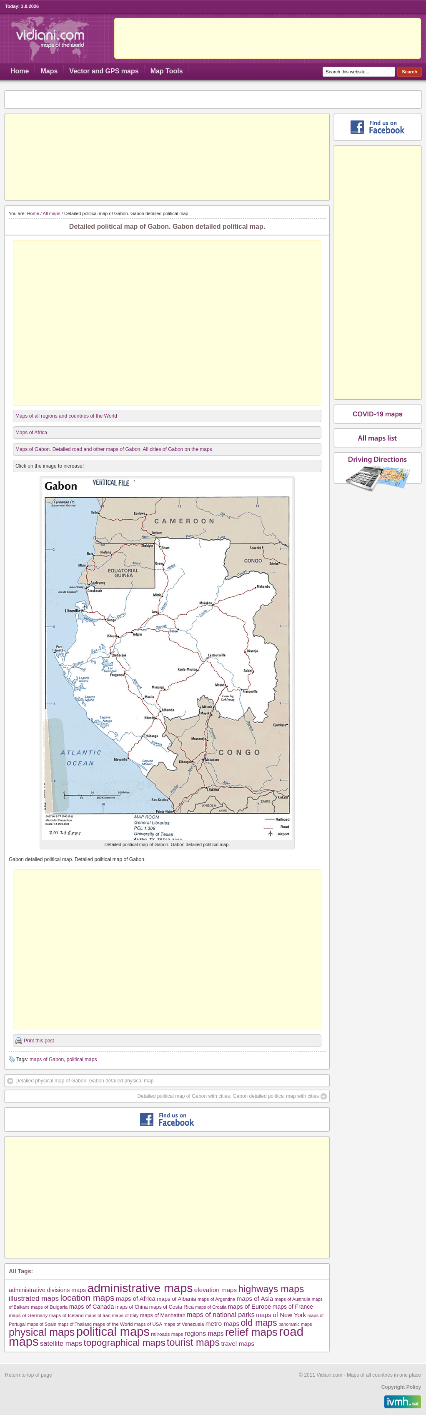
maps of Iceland (66, 1315)
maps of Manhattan (162, 1315)
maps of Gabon (47, 1059)
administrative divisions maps (47, 1290)
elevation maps (215, 1289)
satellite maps (61, 1343)
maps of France (293, 1306)
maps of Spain (41, 1324)
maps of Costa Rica (171, 1307)
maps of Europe (249, 1306)
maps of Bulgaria (49, 1307)
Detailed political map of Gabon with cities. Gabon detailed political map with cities (228, 1096)
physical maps (42, 1332)
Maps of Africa (31, 433)
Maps (49, 71)
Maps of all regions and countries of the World (66, 416)
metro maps (222, 1323)
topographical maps (124, 1342)
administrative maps (140, 1288)
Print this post (39, 1041)
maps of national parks (221, 1314)
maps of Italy (125, 1315)
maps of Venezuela (183, 1324)
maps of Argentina (216, 1299)
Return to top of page (28, 1375)
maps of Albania (176, 1299)
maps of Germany (28, 1315)
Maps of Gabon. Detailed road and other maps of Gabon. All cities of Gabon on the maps (113, 449)
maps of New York (281, 1315)
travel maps (238, 1343)
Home (19, 71)
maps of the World (113, 1324)
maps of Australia (293, 1299)
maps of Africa (135, 1298)
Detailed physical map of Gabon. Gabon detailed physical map (84, 1081)
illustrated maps (34, 1298)
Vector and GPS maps (103, 71)
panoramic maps (295, 1324)
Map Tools (166, 71)
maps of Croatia (210, 1307)
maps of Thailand (75, 1324)
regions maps (204, 1333)
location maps (87, 1297)
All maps (51, 213)
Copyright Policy (401, 1387)
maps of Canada (91, 1306)
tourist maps (193, 1342)
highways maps (271, 1288)
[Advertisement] (167, 157)
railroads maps (167, 1334)
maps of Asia (255, 1298)
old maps (259, 1323)
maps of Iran (97, 1315)
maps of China (131, 1307)
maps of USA (148, 1324)
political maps (82, 1059)
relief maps (251, 1332)
